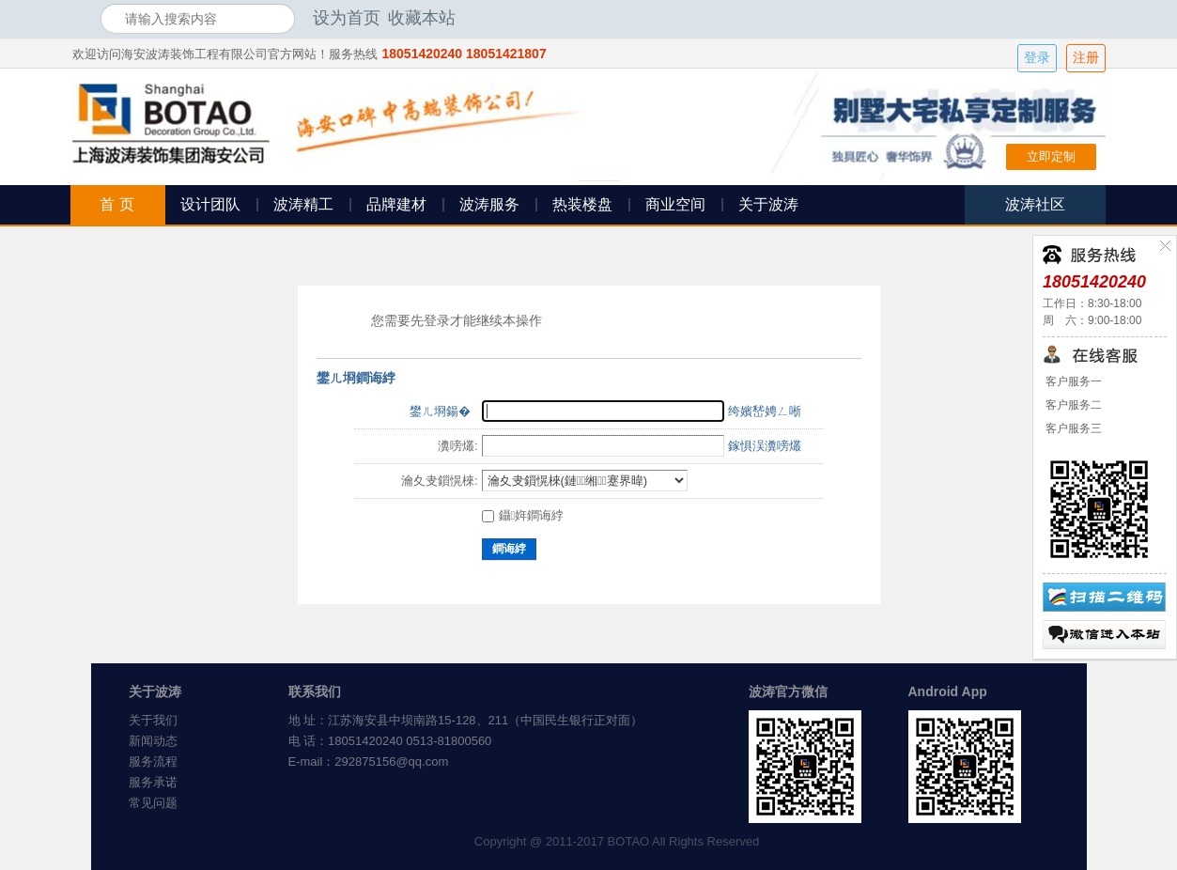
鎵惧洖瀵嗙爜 (764, 446)
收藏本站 (422, 17)
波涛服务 (489, 204)
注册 (1086, 58)
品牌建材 (396, 204)
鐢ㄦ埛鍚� (440, 411)
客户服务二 (1072, 405)
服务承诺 (153, 782)
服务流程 (153, 761)
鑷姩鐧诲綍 (523, 515)
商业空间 (675, 204)
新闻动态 (153, 741)
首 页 (116, 204)
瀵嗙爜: (458, 446)
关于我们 (153, 720)
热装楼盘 (582, 204)
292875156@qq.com (391, 761)
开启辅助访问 (1072, 17)
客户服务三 (1072, 428)
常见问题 (153, 803)
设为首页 (346, 17)
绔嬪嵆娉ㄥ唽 (764, 411)
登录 (1037, 58)
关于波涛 (768, 204)
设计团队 (210, 204)
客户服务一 (1072, 381)
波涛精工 (303, 204)
